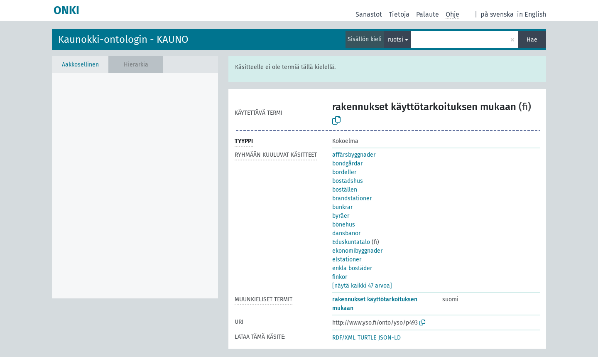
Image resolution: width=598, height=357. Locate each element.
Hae (532, 39)
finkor (339, 277)
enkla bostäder (352, 268)
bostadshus (347, 181)
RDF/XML (343, 337)
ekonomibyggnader (357, 250)
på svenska (497, 14)
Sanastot (368, 14)
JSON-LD (389, 337)
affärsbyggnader (353, 154)
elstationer (346, 259)
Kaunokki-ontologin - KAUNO (123, 39)
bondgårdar (347, 163)
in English (531, 14)
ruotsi (395, 39)
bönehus (343, 224)
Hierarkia (136, 64)
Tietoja (399, 14)
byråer (340, 215)
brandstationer (352, 198)
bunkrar (342, 207)
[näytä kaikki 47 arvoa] (362, 285)
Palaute (427, 14)
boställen (344, 189)
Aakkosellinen (80, 64)
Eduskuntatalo (351, 242)
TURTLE (367, 337)
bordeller (344, 172)
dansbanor (346, 233)
